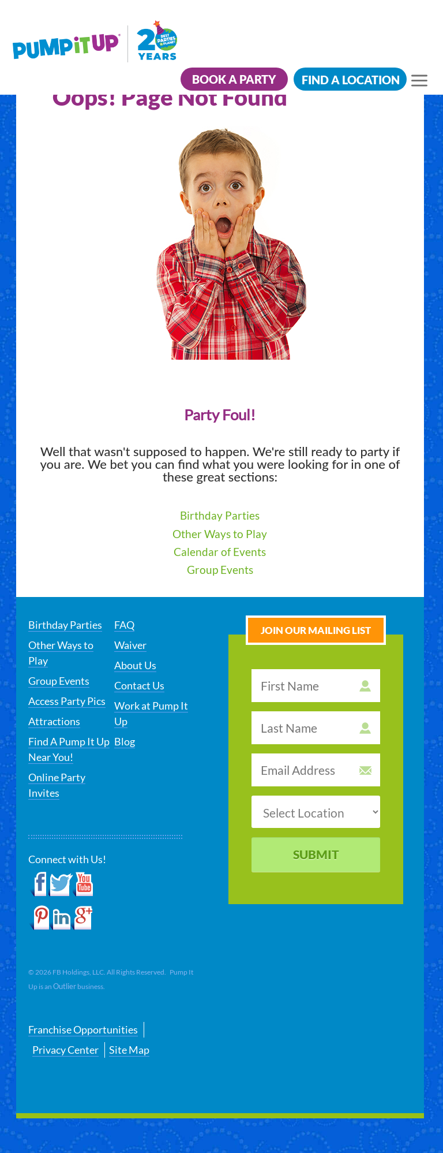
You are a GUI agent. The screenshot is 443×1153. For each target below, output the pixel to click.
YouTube (83, 884)
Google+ (81, 918)
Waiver (130, 645)
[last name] (316, 727)
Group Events (220, 569)
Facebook (38, 884)
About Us (135, 665)
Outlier (64, 986)
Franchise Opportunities (83, 1029)
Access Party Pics (67, 701)
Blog (124, 741)
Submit (316, 854)
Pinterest (39, 918)
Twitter (60, 884)
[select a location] (316, 812)
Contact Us (139, 685)
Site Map (129, 1049)
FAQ (124, 624)
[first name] (316, 685)
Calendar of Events (220, 551)
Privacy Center (65, 1049)
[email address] (316, 769)
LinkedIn (60, 918)
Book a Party (234, 79)
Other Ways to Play (219, 533)
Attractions (54, 721)
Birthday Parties (220, 515)
